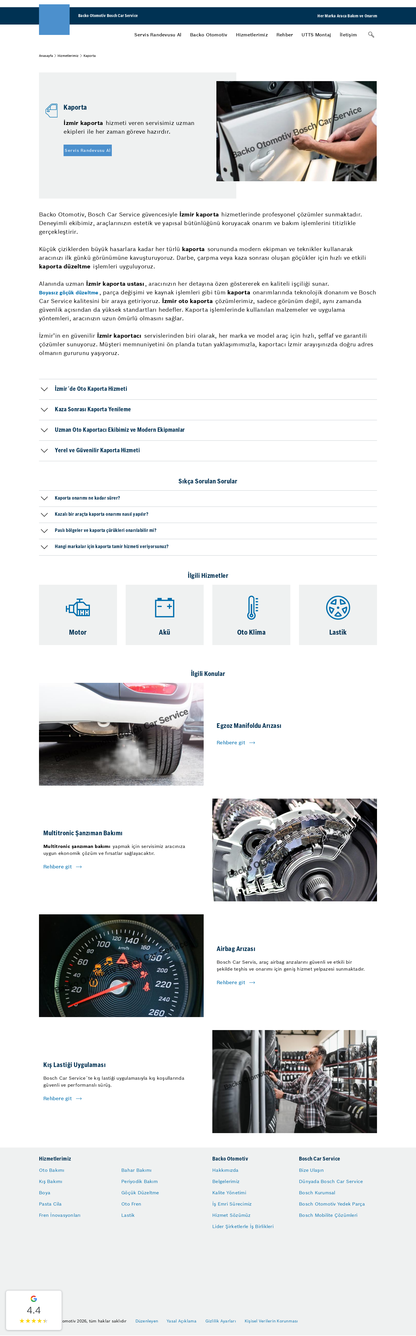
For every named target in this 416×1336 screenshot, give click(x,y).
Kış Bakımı (50, 1181)
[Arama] (371, 34)
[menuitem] (158, 35)
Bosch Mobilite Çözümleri (328, 1215)
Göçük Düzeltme (140, 1192)
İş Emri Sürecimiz (232, 1204)
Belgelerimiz (225, 1181)
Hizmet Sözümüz (231, 1215)
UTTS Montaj (316, 35)
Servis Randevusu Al (157, 35)
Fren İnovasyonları (60, 1215)
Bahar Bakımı (136, 1170)
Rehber (284, 35)
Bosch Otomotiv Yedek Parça (332, 1204)
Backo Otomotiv (208, 35)
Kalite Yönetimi (229, 1192)
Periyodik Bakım (139, 1181)
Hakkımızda (225, 1170)
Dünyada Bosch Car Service (331, 1181)
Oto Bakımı (51, 1170)
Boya (44, 1192)
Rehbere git (231, 742)
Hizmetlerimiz (252, 35)
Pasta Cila (50, 1204)
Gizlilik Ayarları (220, 1321)
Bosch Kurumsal (317, 1192)
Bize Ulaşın (311, 1170)
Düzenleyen (146, 1321)
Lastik (128, 1215)
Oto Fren (131, 1204)
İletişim (348, 35)
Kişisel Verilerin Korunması (271, 1321)
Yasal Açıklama (182, 1321)
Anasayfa (46, 56)
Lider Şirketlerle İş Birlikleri (243, 1226)
